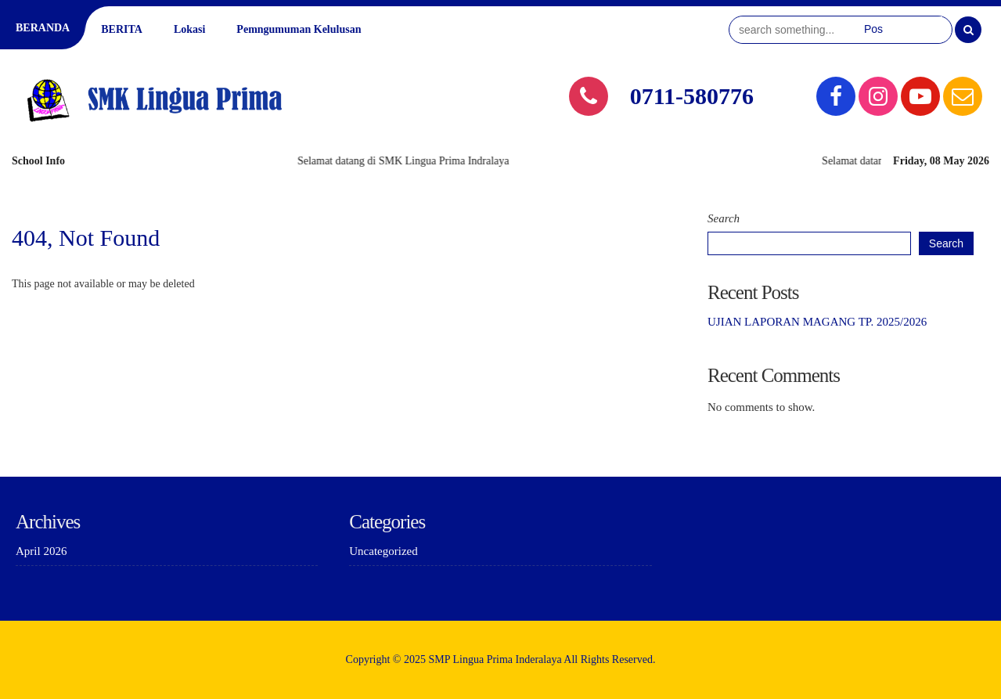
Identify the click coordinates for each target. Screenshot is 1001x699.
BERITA (121, 29)
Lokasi (189, 29)
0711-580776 (692, 96)
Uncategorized (383, 551)
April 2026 (41, 551)
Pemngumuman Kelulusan (298, 29)
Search (724, 218)
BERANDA (43, 28)
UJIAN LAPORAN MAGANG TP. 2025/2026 (817, 321)
